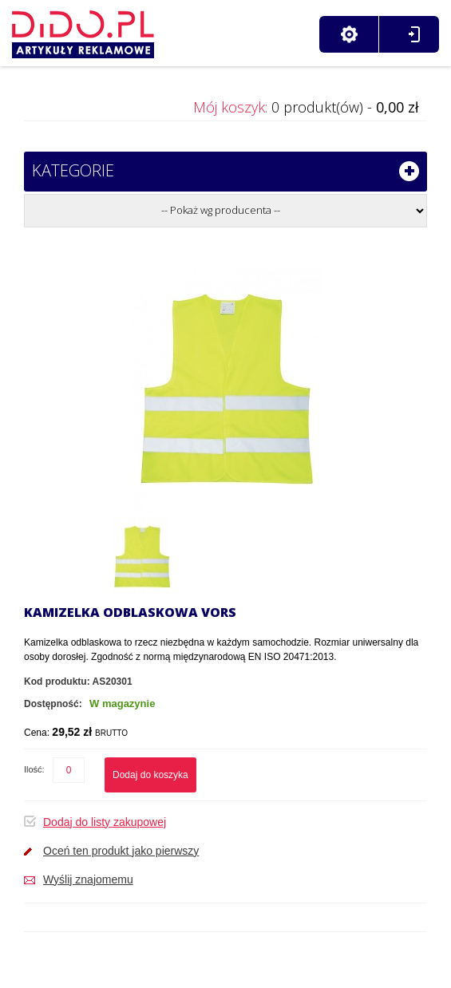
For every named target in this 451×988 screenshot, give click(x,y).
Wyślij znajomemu (88, 879)
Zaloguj (414, 34)
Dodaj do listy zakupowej (104, 822)
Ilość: (34, 769)
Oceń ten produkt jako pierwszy (121, 850)
